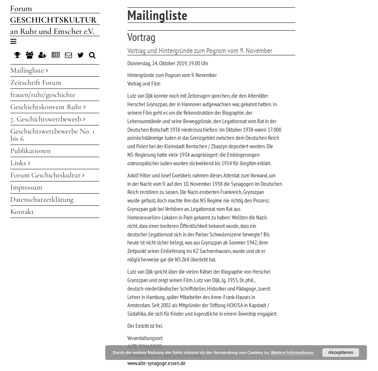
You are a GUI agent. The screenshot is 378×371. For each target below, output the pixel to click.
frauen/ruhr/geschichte (42, 94)
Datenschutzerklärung (41, 199)
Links (20, 163)
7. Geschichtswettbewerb (47, 119)
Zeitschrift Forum (35, 82)
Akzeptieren (340, 352)
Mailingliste (29, 70)
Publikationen (30, 150)
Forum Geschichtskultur (47, 175)
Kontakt (22, 211)
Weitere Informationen (292, 352)
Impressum (26, 187)
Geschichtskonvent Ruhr (48, 107)
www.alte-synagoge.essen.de (156, 363)
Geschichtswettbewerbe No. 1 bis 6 (52, 135)
